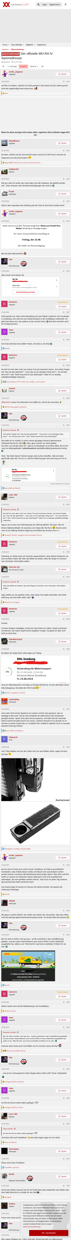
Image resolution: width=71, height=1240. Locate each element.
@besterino (6, 402)
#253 (68, 552)
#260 (68, 911)
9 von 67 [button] (23, 66)
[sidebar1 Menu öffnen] (65, 4)
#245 (68, 221)
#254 (68, 577)
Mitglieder (29, 45)
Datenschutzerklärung (31, 1226)
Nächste (34, 66)
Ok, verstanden (49, 1233)
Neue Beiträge (16, 45)
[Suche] (38, 4)
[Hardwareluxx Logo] (16, 4)
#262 (68, 1002)
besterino (6, 62)
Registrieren (41, 45)
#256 (68, 649)
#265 (68, 1098)
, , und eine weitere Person (23, 163)
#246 (68, 271)
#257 (68, 709)
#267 (68, 1159)
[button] (9, 45)
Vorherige (12, 66)
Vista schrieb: (8, 1129)
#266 (68, 1124)
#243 (68, 179)
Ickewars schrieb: (9, 1032)
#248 (68, 340)
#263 (68, 1027)
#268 (68, 1186)
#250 (68, 398)
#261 (68, 935)
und (12, 488)
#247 (68, 312)
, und (15, 407)
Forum (5, 45)
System (63, 74)
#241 (68, 81)
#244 (68, 201)
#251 (68, 425)
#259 (68, 865)
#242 (68, 151)
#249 (68, 365)
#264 (68, 1069)
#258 (68, 747)
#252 (68, 504)
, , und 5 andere (26, 382)
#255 (68, 619)
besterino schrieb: (9, 430)
